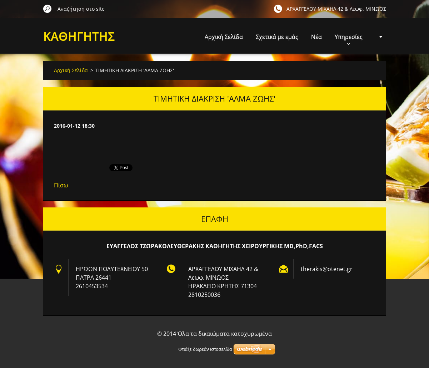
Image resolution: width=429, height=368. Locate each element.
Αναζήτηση (47, 8)
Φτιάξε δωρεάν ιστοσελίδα (205, 349)
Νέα (316, 37)
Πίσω (61, 185)
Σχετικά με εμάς (277, 37)
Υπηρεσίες (348, 39)
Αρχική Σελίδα (224, 37)
